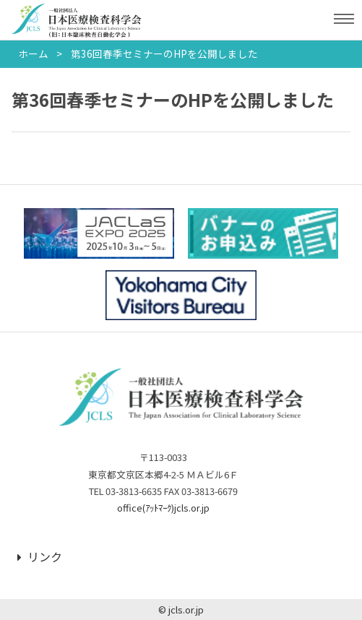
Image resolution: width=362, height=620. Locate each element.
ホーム (33, 53)
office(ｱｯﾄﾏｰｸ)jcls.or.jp (163, 507)
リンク (39, 556)
